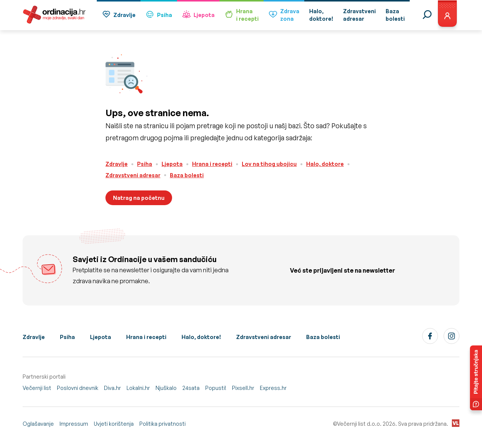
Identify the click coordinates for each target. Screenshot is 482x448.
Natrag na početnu (139, 198)
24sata (191, 388)
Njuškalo (166, 388)
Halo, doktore (325, 164)
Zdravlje (119, 15)
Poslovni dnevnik (77, 388)
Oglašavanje (38, 423)
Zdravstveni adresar (132, 175)
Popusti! (215, 388)
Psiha (158, 15)
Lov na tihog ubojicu (269, 164)
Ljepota (198, 15)
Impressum (73, 423)
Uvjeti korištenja (114, 423)
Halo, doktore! (201, 337)
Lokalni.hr (138, 388)
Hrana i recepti (212, 164)
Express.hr (273, 388)
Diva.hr (112, 388)
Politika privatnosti (162, 423)
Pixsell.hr (243, 388)
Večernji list (37, 388)
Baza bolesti (187, 175)
